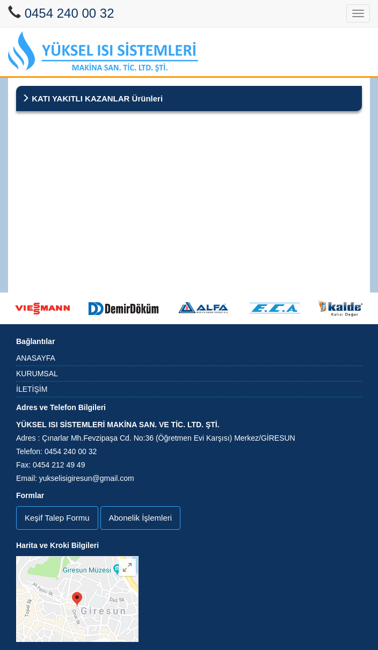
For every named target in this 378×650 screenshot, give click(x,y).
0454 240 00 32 (69, 13)
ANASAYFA (35, 358)
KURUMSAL (37, 373)
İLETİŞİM (31, 389)
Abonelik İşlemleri (140, 517)
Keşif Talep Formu (57, 517)
